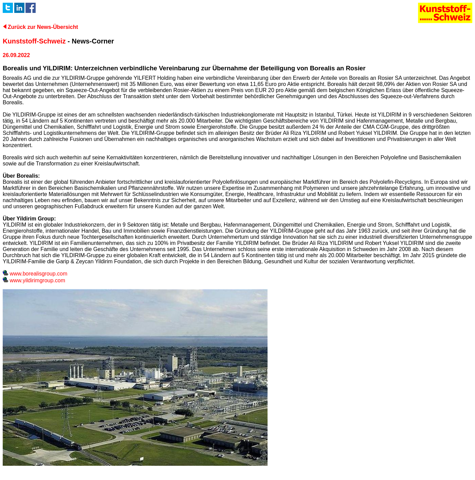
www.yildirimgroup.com (34, 280)
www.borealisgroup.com (35, 274)
